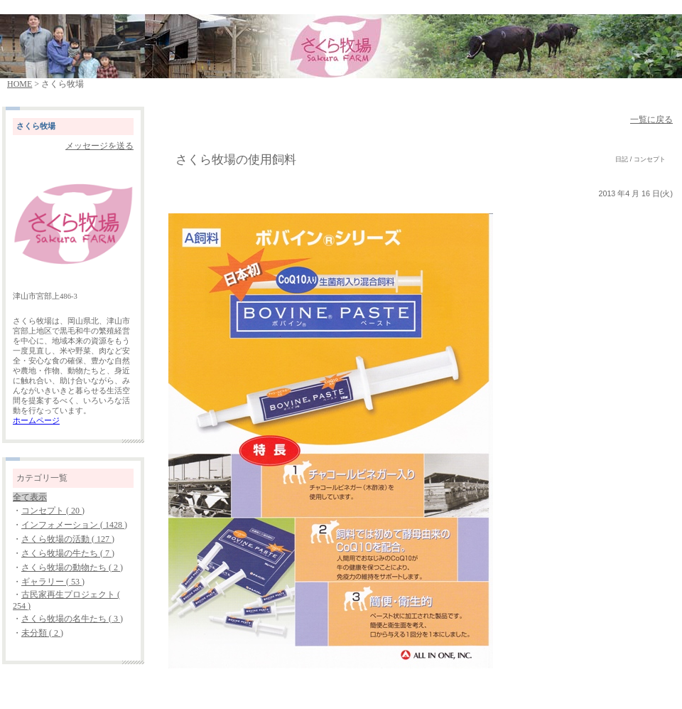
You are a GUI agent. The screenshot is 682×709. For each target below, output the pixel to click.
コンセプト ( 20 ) (53, 511)
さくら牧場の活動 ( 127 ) (67, 539)
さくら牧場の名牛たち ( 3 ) (72, 619)
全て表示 (30, 497)
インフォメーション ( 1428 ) (74, 525)
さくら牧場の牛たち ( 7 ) (67, 553)
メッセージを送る (99, 146)
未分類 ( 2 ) (42, 633)
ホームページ (36, 421)
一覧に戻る (651, 119)
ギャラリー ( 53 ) (53, 582)
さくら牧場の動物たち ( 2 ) (72, 567)
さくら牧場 (35, 126)
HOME (19, 84)
